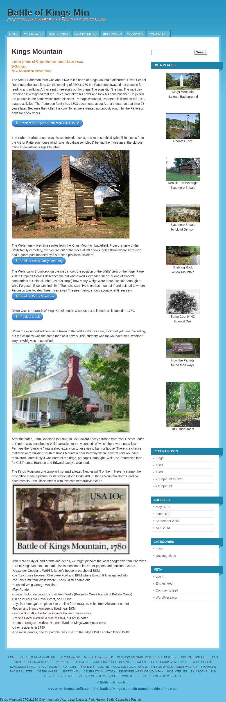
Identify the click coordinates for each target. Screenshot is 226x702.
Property (86, 666)
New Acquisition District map (32, 71)
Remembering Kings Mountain (141, 671)
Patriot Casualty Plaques (98, 676)
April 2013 (163, 528)
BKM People (59, 34)
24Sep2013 (164, 486)
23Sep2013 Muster (169, 479)
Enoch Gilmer (49, 666)
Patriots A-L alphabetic (37, 657)
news (159, 548)
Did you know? (69, 657)
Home (14, 34)
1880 (159, 472)
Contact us (159, 34)
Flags (159, 458)
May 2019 (163, 507)
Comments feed (167, 590)
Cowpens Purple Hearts (111, 662)
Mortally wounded (98, 657)
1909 (159, 465)
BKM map (18, 66)
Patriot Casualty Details (162, 676)
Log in (160, 576)
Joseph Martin (47, 671)
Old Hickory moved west (170, 662)
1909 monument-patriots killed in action (147, 657)
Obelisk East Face (194, 657)
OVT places (34, 34)
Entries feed (164, 583)
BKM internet (86, 34)
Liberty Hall (71, 671)
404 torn (69, 666)
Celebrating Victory (99, 671)
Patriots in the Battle (72, 662)
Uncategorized (166, 555)
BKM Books (112, 34)
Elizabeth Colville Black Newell (123, 666)
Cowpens (135, 34)
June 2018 (163, 514)
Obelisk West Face (38, 662)
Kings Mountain (37, 51)
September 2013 (167, 521)
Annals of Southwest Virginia (174, 666)
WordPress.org (166, 597)
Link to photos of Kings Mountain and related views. (48, 61)
